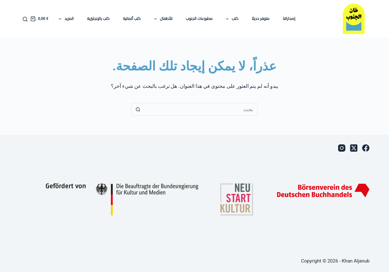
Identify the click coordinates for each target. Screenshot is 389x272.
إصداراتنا (289, 18)
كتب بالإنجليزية (98, 18)
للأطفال (162, 19)
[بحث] (25, 19)
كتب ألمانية (132, 18)
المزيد (65, 19)
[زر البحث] (137, 109)
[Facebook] (365, 148)
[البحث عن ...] (201, 109)
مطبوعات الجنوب (199, 18)
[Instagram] (341, 148)
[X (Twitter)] (353, 148)
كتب (230, 19)
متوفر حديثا (261, 18)
